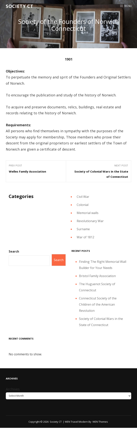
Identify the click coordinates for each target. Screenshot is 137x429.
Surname (83, 229)
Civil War (83, 197)
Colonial (82, 205)
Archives (13, 389)
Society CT (19, 6)
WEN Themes (100, 421)
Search (14, 251)
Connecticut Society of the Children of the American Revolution (98, 304)
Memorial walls (87, 213)
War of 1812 (85, 237)
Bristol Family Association (97, 276)
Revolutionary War (90, 221)
